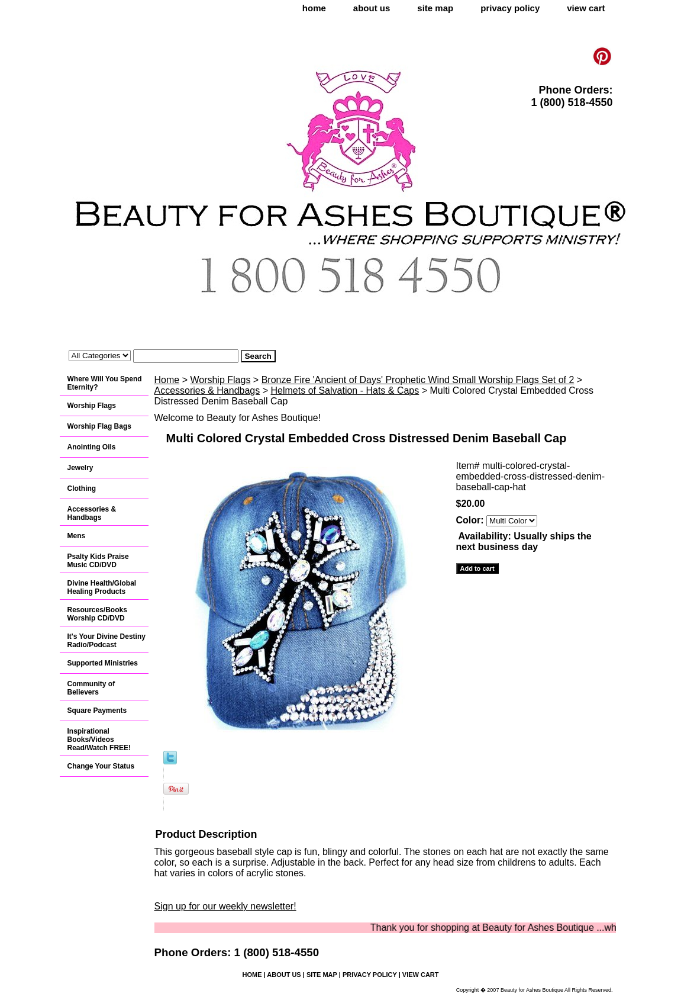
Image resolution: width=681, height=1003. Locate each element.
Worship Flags (220, 380)
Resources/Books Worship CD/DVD (97, 614)
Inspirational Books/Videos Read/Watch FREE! (99, 739)
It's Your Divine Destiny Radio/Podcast (106, 640)
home (314, 8)
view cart (586, 8)
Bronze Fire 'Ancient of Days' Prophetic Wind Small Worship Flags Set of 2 (418, 380)
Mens (76, 536)
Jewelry (80, 468)
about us (371, 8)
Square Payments (97, 710)
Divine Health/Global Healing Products (102, 587)
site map (435, 8)
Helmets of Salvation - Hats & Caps (345, 390)
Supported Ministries (102, 663)
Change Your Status (101, 766)
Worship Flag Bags (99, 426)
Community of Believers (91, 688)
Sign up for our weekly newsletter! (225, 906)
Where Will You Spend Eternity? (104, 383)
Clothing (81, 488)
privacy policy (510, 8)
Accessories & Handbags (207, 390)
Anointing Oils (91, 447)
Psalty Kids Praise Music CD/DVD (98, 560)
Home (167, 380)
